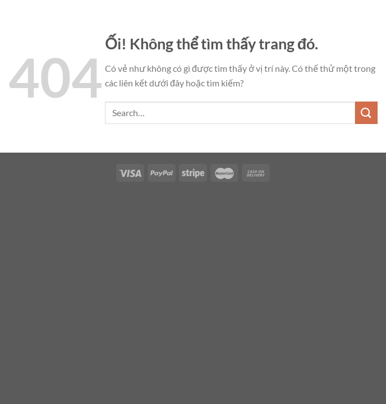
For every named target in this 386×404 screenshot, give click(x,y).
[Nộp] (366, 112)
